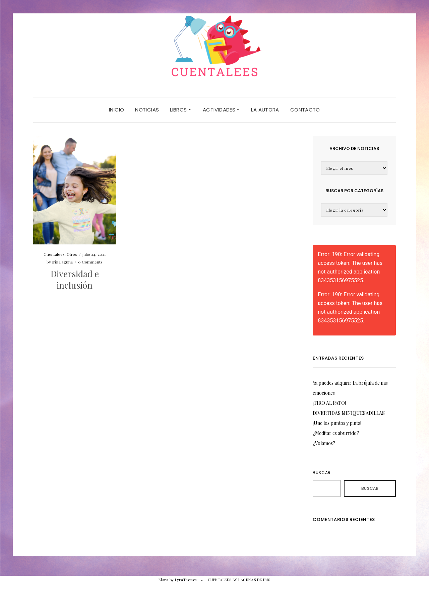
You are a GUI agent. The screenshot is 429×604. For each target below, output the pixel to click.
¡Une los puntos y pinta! (337, 423)
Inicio (116, 109)
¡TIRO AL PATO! (329, 403)
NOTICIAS (147, 109)
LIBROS (180, 109)
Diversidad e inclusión (75, 279)
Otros (72, 254)
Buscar (322, 472)
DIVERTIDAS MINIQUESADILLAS (349, 413)
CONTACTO (305, 109)
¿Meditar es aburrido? (336, 433)
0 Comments (90, 262)
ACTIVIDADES (221, 109)
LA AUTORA (265, 109)
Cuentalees (54, 254)
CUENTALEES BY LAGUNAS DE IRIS (239, 579)
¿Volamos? (324, 443)
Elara (163, 579)
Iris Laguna (62, 262)
